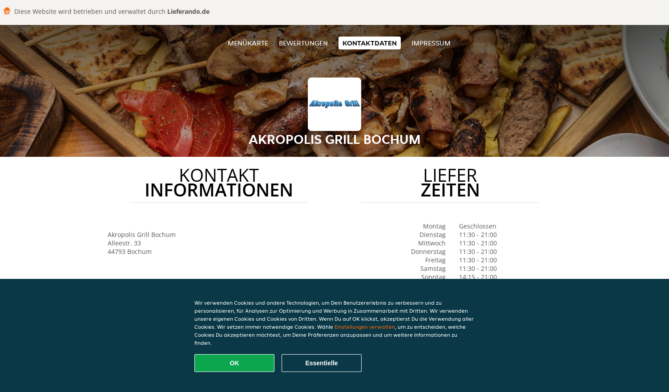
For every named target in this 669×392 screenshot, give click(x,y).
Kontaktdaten (370, 43)
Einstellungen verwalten (364, 326)
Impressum (431, 43)
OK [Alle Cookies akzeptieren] (234, 363)
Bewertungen (303, 43)
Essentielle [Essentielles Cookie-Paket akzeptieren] (321, 363)
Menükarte (248, 43)
